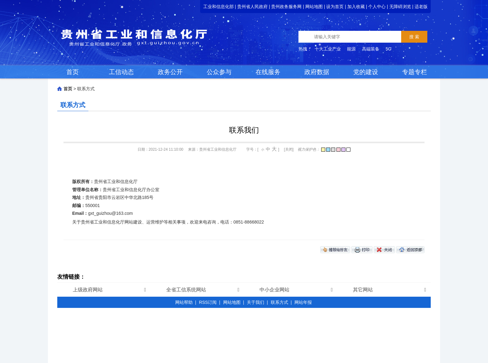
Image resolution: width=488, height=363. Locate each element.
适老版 (421, 6)
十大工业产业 (328, 48)
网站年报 (303, 302)
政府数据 (316, 71)
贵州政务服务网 (286, 6)
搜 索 (414, 36)
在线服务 (268, 71)
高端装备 (370, 48)
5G (389, 48)
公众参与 (219, 71)
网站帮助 (184, 302)
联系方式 (86, 88)
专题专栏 (414, 71)
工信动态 (121, 71)
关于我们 (255, 302)
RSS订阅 (208, 302)
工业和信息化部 (218, 6)
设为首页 (335, 6)
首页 (72, 71)
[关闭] (288, 149)
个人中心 (377, 6)
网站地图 (314, 6)
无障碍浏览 (400, 6)
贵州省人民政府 (252, 6)
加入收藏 (356, 6)
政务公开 (170, 71)
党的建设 (365, 71)
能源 (351, 48)
